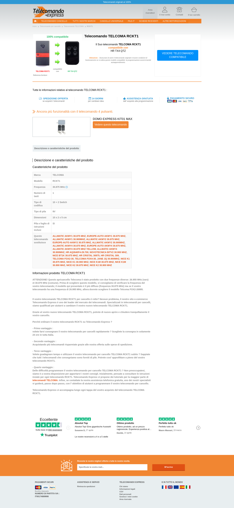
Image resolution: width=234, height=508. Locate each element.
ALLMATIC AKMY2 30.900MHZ (108, 242)
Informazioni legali (127, 489)
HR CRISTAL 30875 (89, 255)
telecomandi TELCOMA (45, 380)
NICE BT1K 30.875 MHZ (65, 255)
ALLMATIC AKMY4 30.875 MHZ (69, 245)
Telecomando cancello (54, 21)
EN (176, 487)
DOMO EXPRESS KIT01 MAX (112, 119)
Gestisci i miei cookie (128, 497)
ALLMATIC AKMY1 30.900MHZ (69, 239)
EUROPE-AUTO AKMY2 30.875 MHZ (72, 242)
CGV (121, 492)
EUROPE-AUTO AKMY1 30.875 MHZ (106, 236)
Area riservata (125, 499)
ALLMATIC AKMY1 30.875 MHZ (69, 236)
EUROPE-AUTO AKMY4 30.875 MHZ (106, 245)
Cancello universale (111, 21)
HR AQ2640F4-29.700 (77, 252)
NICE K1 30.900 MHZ (77, 262)
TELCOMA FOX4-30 (85, 258)
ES (182, 487)
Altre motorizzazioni (174, 21)
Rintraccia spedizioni (86, 486)
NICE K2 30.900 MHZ (101, 265)
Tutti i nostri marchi (84, 21)
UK (170, 487)
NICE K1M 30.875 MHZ (102, 262)
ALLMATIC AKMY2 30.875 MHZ (102, 239)
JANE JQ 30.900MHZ (108, 258)
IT (188, 487)
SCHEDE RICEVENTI (148, 21)
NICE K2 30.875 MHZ (77, 265)
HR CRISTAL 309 (110, 255)
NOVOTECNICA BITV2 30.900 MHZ (108, 252)
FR (164, 487)
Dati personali (125, 494)
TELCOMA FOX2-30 (63, 258)
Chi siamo (123, 486)
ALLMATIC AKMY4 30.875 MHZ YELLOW (74, 249)
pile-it (131, 21)
